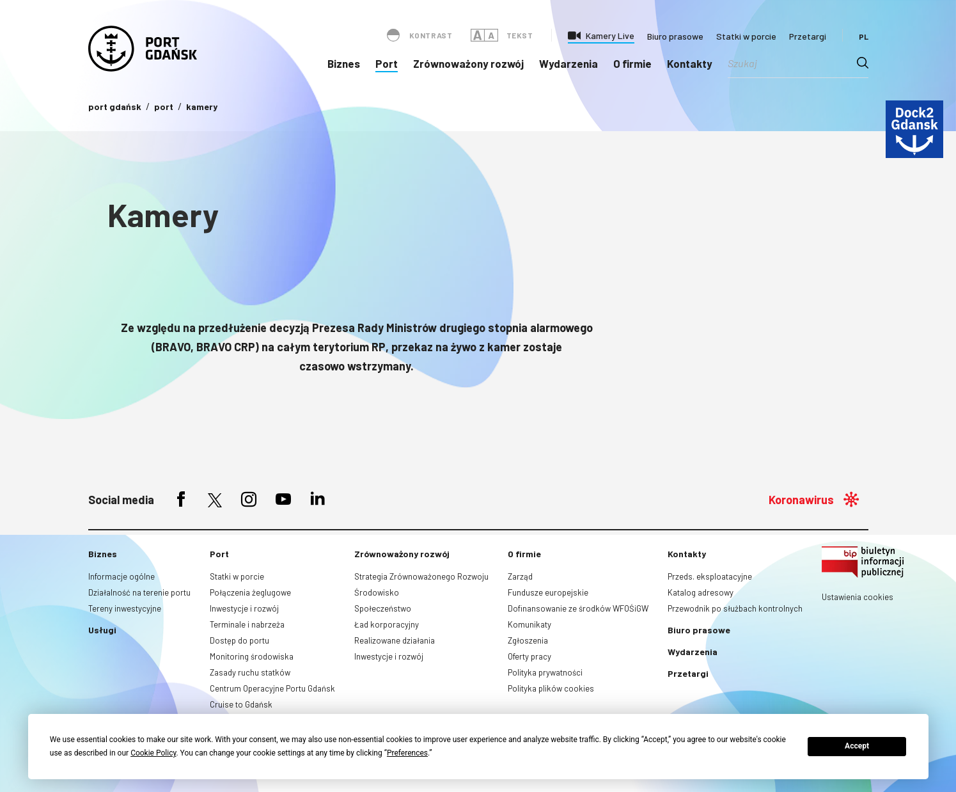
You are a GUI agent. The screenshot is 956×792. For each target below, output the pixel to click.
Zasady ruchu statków (250, 672)
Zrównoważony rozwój (468, 63)
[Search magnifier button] (862, 62)
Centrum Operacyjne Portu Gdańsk (272, 688)
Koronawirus (801, 500)
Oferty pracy (529, 656)
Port (386, 63)
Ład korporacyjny (386, 624)
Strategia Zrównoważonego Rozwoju (421, 576)
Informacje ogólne (121, 576)
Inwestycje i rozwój (244, 608)
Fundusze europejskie (548, 592)
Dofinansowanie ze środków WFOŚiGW (578, 608)
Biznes (343, 63)
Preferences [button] (407, 752)
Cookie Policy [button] (153, 752)
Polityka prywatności (545, 672)
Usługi (102, 629)
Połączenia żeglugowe (250, 592)
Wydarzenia (568, 63)
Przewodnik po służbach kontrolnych (735, 608)
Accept (857, 745)
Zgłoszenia (528, 640)
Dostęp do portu (239, 640)
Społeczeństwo (382, 608)
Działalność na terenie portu (139, 592)
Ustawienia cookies (857, 597)
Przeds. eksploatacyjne (710, 576)
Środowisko (376, 592)
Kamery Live (610, 35)
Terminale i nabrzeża (247, 624)
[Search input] (792, 62)
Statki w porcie (746, 36)
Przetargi (807, 36)
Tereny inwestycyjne (124, 608)
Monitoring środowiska (252, 656)
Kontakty (689, 63)
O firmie (632, 63)
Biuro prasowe (675, 36)
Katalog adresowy (700, 592)
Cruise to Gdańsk (241, 704)
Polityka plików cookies (551, 688)
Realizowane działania (394, 640)
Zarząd (520, 576)
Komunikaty (529, 624)
